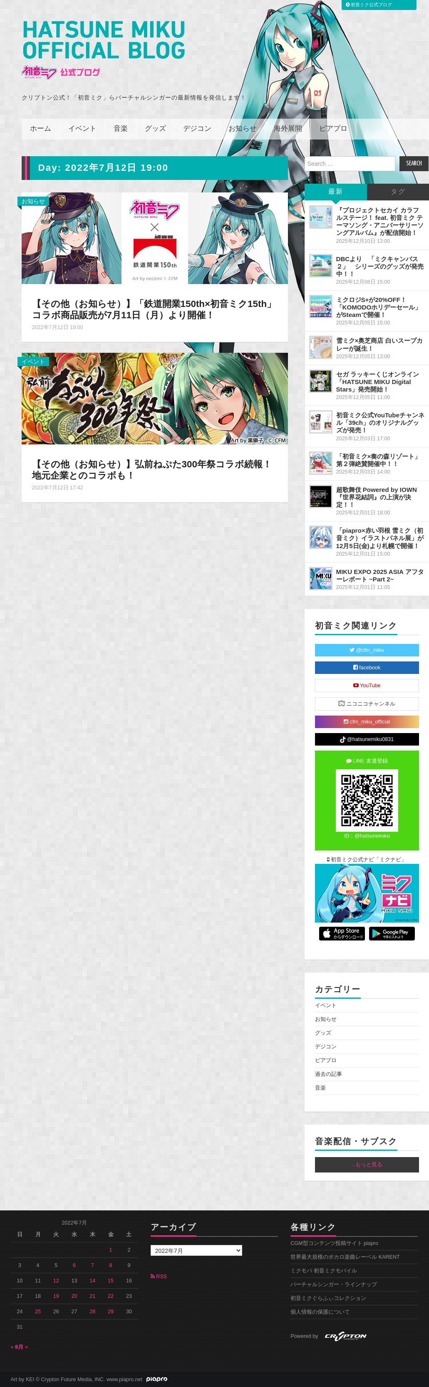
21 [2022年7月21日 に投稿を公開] (92, 1296)
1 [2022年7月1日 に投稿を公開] (110, 1250)
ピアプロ (333, 129)
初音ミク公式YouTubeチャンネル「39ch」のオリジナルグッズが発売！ (380, 423)
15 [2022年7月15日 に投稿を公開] (111, 1281)
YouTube (367, 686)
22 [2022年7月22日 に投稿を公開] (111, 1296)
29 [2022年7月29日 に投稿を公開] (111, 1312)
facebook (367, 668)
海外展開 (288, 129)
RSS (159, 1277)
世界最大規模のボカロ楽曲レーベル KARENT (345, 1257)
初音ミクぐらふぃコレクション (328, 1298)
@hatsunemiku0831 (367, 739)
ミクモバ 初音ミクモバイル (323, 1271)
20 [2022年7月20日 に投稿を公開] (74, 1296)
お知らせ (242, 129)
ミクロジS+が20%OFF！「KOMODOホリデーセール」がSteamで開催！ (379, 307)
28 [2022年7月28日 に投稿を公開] (92, 1312)
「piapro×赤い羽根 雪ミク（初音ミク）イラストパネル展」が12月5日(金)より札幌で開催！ (380, 538)
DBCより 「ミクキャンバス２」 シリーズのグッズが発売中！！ (380, 266)
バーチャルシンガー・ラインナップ (333, 1284)
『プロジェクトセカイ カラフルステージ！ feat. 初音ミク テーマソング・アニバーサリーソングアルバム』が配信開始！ (380, 221)
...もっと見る (367, 1164)
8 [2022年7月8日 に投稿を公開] (110, 1265)
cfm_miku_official (367, 722)
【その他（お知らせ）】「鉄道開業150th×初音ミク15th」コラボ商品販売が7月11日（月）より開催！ (154, 309)
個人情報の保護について (320, 1312)
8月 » (21, 1347)
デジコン (197, 129)
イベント (82, 129)
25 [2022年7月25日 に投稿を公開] (38, 1312)
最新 (335, 192)
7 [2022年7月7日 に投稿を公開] (92, 1265)
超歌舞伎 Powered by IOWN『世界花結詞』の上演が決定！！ (376, 497)
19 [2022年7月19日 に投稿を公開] (56, 1296)
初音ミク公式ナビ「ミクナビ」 (367, 860)
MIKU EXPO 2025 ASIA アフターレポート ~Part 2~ (380, 575)
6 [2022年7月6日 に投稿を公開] (74, 1265)
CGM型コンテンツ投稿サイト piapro (334, 1243)
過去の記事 (328, 1074)
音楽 (121, 129)
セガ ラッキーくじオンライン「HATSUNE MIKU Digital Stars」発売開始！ (377, 382)
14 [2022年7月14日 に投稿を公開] (92, 1281)
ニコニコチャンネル (366, 703)
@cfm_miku (367, 650)
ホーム (40, 129)
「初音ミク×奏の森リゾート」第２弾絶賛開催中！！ (378, 460)
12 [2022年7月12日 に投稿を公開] (56, 1281)
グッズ (155, 129)
